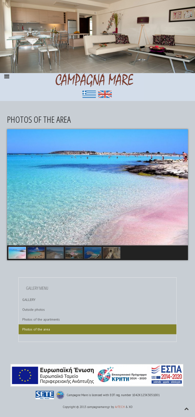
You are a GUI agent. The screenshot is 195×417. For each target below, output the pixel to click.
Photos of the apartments (51, 317)
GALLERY (41, 301)
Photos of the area (47, 326)
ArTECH (120, 407)
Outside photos (45, 309)
